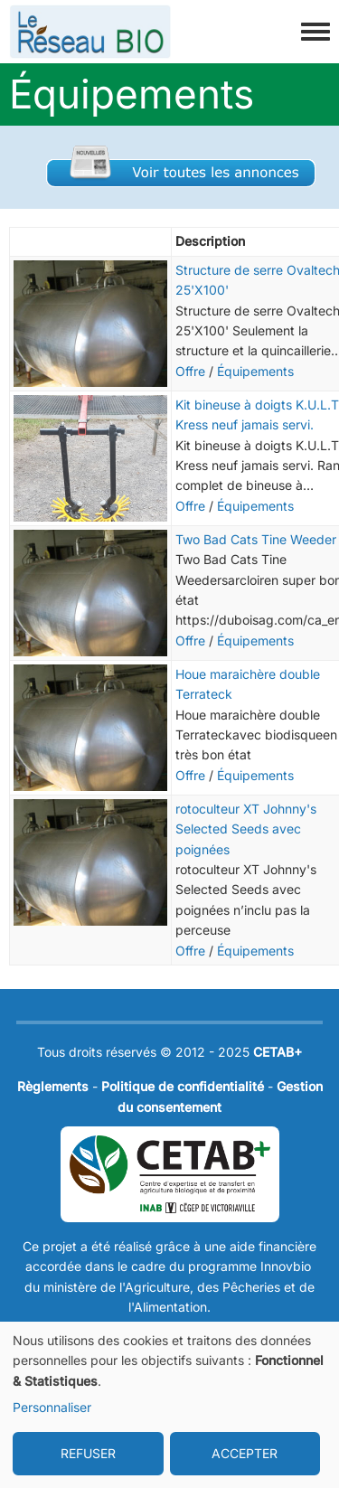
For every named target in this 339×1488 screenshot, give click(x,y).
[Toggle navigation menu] (315, 32)
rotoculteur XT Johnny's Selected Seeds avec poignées (245, 829)
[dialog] (169, 1405)
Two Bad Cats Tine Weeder (255, 539)
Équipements (255, 371)
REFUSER (88, 1453)
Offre (190, 371)
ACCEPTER (245, 1453)
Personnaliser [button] (52, 1407)
